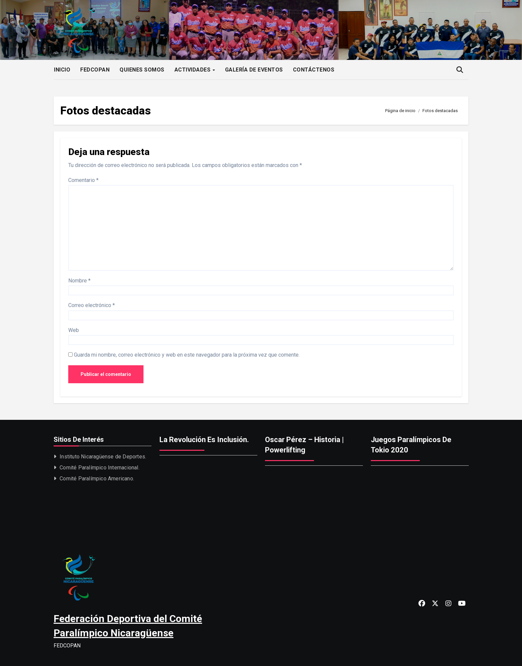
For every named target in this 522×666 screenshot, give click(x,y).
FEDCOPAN (95, 70)
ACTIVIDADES (193, 70)
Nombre (79, 280)
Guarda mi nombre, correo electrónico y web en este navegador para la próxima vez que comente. (187, 355)
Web (73, 330)
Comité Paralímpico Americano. (97, 478)
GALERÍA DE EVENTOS (254, 70)
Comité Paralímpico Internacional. (99, 467)
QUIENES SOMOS (142, 70)
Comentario (83, 180)
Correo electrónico (91, 305)
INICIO (62, 70)
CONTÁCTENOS (314, 70)
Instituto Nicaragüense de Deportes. (103, 456)
